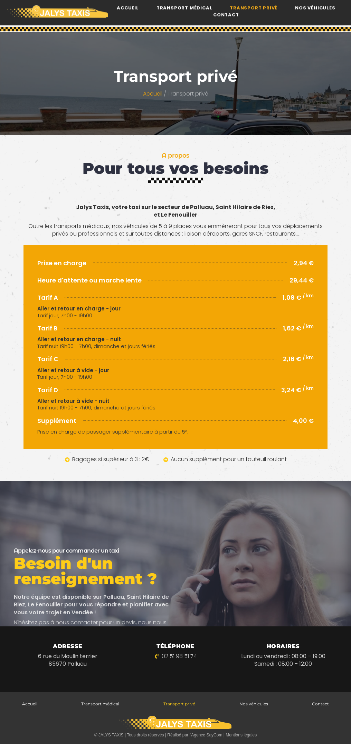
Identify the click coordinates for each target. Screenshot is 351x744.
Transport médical (100, 703)
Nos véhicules (253, 703)
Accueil (152, 94)
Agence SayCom (206, 735)
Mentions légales (241, 735)
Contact (226, 7)
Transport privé (179, 703)
